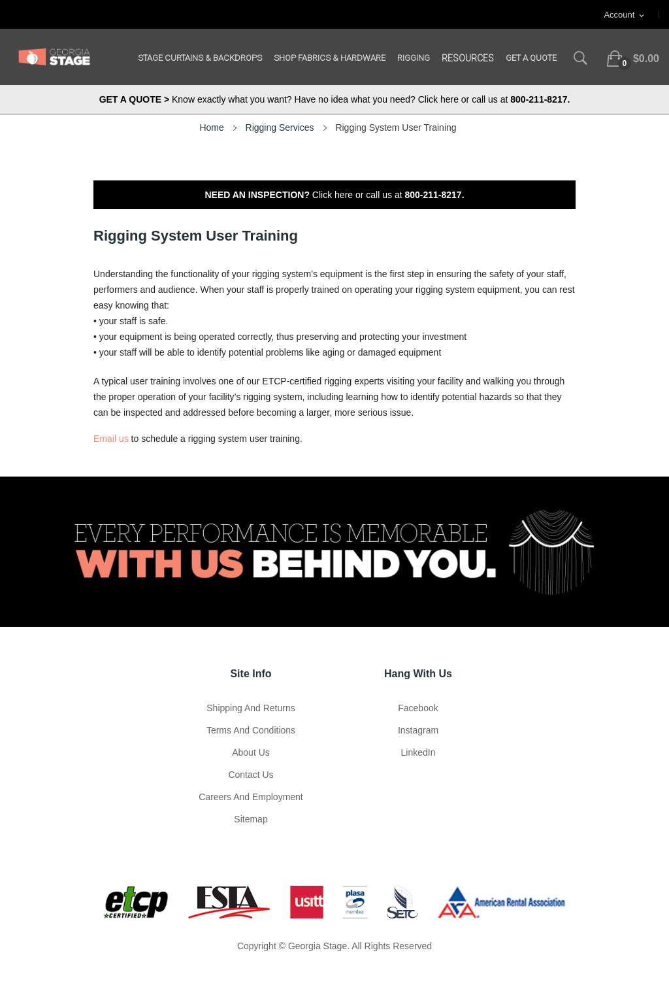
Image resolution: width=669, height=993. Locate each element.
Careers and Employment (251, 797)
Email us (111, 438)
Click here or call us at (334, 195)
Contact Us (250, 774)
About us (251, 752)
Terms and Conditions (250, 730)
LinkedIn (418, 752)
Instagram (418, 730)
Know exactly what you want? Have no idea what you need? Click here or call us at (334, 99)
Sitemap (250, 819)
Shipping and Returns (250, 708)
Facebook (418, 708)
